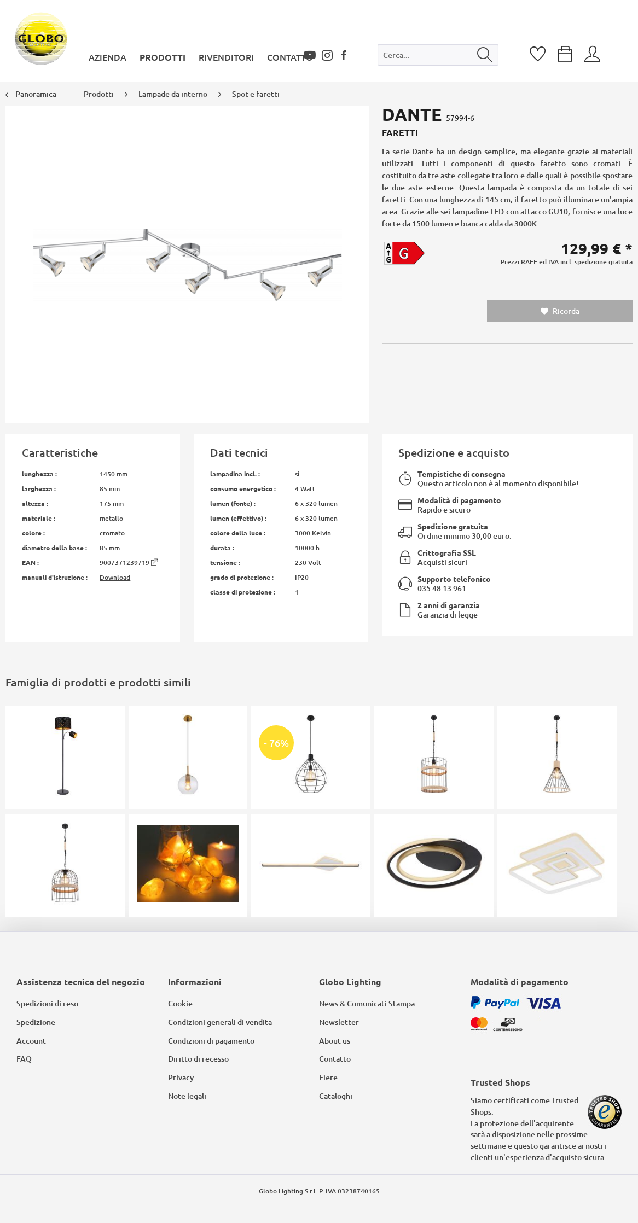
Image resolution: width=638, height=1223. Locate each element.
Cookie (180, 1003)
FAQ (24, 1058)
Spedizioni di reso (47, 1003)
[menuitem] (438, 57)
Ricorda (560, 311)
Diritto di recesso (198, 1058)
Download (115, 577)
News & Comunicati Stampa (367, 1003)
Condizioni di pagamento (211, 1040)
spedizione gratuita (604, 261)
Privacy (181, 1077)
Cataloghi (335, 1096)
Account (31, 1040)
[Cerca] (485, 55)
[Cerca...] (438, 55)
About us (334, 1040)
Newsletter (339, 1022)
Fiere (328, 1077)
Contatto (335, 1058)
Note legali (187, 1096)
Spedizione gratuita (452, 526)
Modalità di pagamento (459, 500)
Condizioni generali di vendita (220, 1022)
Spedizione (35, 1022)
